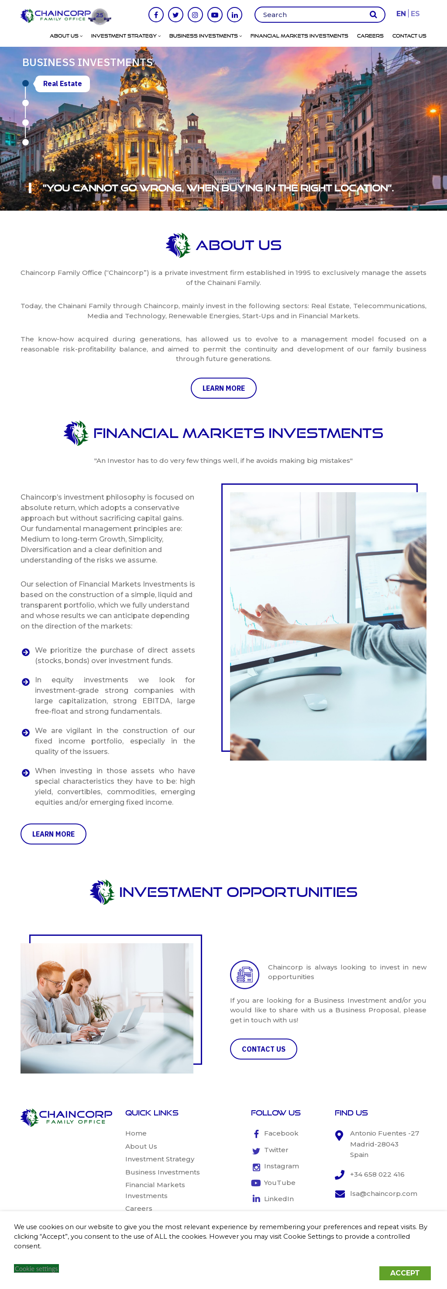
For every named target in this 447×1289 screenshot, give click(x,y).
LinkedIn (279, 1199)
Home (136, 1133)
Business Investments (205, 35)
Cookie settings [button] (36, 1268)
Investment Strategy (126, 35)
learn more (224, 388)
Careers (370, 35)
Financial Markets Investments (299, 35)
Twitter (276, 1150)
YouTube (280, 1182)
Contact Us (409, 35)
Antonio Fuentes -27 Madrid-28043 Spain (384, 1144)
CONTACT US (263, 1049)
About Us (66, 35)
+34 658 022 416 (377, 1174)
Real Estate (62, 83)
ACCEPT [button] (405, 1273)
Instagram (281, 1166)
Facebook (281, 1133)
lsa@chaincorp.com (383, 1193)
